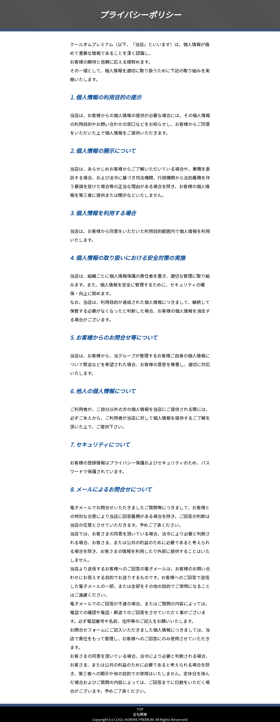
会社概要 (140, 714)
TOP (140, 709)
